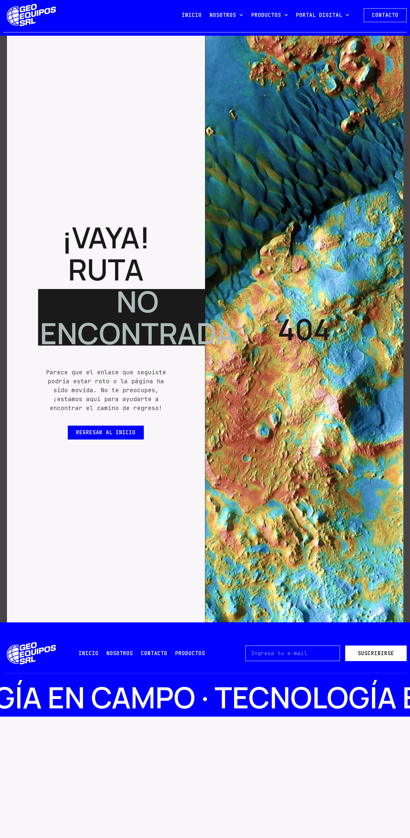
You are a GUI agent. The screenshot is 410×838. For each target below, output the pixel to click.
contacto (154, 653)
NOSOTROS (226, 15)
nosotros (119, 653)
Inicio (89, 653)
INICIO (192, 15)
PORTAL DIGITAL (322, 15)
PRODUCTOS (269, 15)
